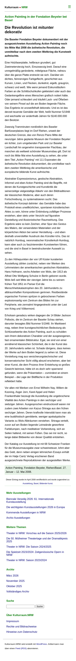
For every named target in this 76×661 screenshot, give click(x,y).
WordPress (41, 644)
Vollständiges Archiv (17, 591)
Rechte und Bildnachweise (21, 626)
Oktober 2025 (14, 586)
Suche (10, 600)
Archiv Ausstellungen (18, 517)
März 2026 (12, 575)
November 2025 (15, 581)
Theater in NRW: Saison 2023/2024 (26, 560)
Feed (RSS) (21, 648)
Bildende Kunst (46, 483)
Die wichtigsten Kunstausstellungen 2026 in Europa (35, 507)
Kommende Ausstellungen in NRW (26, 512)
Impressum (12, 621)
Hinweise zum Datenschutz (21, 631)
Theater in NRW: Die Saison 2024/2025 (28, 546)
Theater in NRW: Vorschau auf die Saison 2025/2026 (36, 533)
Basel (36, 483)
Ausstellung (28, 483)
